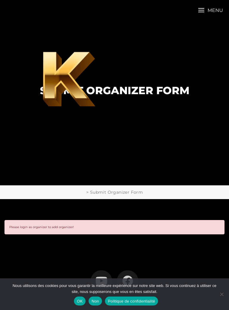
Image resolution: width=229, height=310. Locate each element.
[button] (210, 10)
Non (95, 301)
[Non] (222, 294)
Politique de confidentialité (131, 301)
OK (80, 301)
